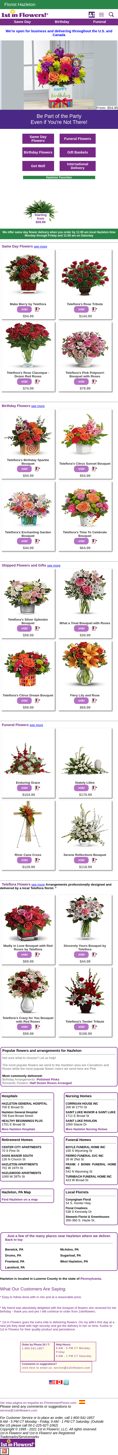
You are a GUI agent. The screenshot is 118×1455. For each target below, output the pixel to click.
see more (40, 246)
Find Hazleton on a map (20, 1199)
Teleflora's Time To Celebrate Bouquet (85, 534)
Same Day (22, 22)
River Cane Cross (28, 855)
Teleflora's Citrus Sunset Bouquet (84, 463)
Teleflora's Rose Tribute (85, 304)
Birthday (62, 22)
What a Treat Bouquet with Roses (85, 623)
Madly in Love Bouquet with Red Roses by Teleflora (28, 947)
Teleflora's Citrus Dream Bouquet (28, 695)
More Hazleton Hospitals (18, 1129)
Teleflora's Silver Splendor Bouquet (28, 621)
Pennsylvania (91, 1278)
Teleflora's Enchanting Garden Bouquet (28, 534)
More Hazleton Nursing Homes (86, 1129)
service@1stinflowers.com (72, 1367)
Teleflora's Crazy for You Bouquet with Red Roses (27, 1019)
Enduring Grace (28, 782)
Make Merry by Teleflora (28, 304)
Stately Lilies (85, 782)
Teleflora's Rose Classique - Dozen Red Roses (28, 374)
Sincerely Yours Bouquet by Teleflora (85, 947)
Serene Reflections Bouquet (84, 855)
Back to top (14, 1239)
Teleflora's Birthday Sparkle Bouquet (28, 461)
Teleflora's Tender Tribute (85, 1021)
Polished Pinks (48, 1079)
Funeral (99, 22)
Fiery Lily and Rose (84, 695)
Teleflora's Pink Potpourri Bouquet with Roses (85, 374)
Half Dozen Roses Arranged (51, 1083)
